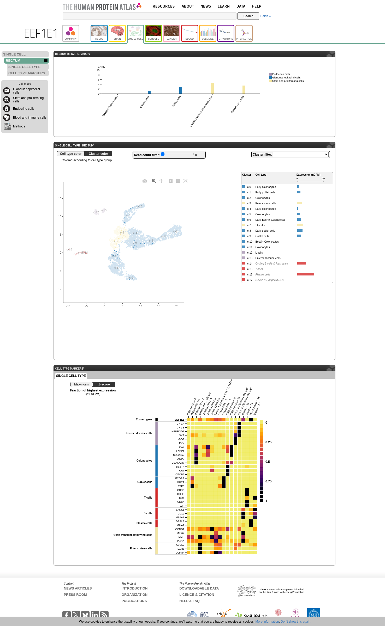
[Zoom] (154, 180)
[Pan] (161, 180)
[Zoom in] (171, 180)
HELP (256, 6)
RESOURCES (164, 6)
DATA (240, 6)
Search (248, 16)
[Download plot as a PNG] (144, 180)
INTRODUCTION (135, 588)
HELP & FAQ (189, 601)
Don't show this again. (296, 621)
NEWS (205, 6)
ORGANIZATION (134, 595)
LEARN (224, 6)
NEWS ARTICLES (78, 588)
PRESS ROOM (75, 595)
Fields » (265, 16)
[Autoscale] (185, 180)
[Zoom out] (178, 180)
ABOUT (188, 6)
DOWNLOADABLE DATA (199, 588)
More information (267, 621)
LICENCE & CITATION (196, 595)
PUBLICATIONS (134, 601)
